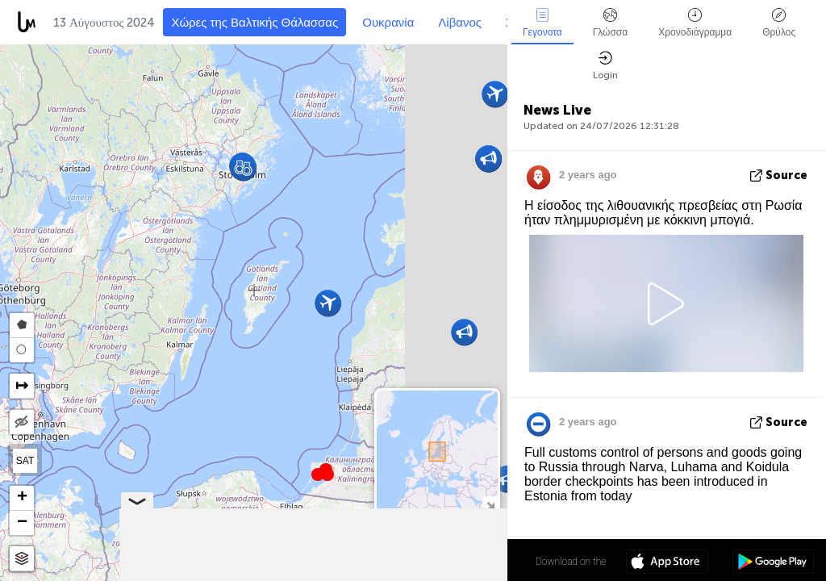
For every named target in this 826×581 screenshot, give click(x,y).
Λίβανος (460, 22)
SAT (25, 460)
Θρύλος (778, 23)
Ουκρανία (388, 22)
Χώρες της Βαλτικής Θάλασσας (254, 22)
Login (605, 66)
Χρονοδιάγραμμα (695, 23)
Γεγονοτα (542, 23)
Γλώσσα (610, 23)
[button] (327, 474)
